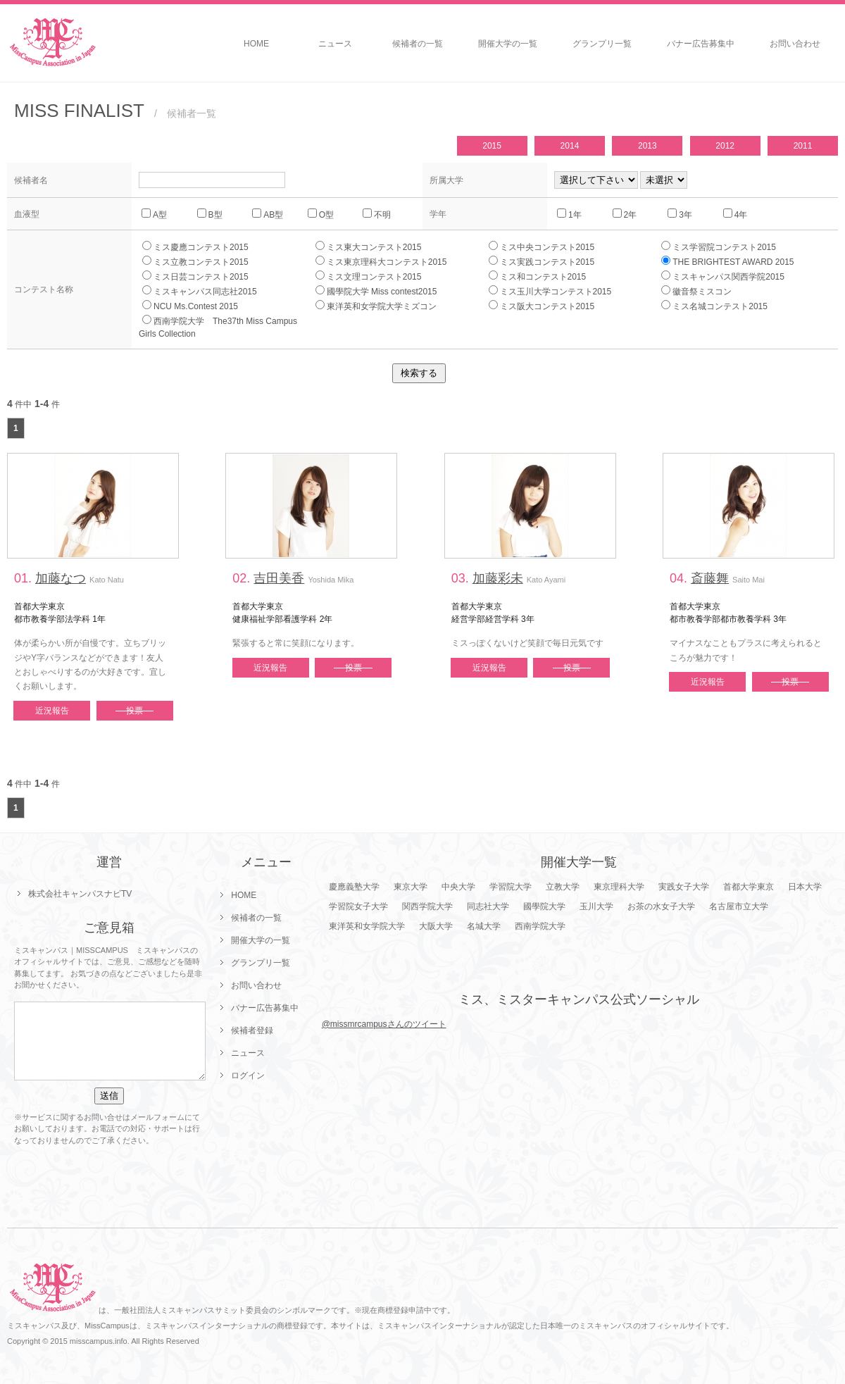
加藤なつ (60, 578)
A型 (154, 214)
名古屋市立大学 (738, 906)
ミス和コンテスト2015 (538, 276)
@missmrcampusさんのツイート (384, 1024)
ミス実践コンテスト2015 (542, 261)
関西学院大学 (427, 906)
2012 (724, 146)
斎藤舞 (710, 578)
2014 (570, 146)
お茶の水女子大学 (661, 906)
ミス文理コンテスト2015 (368, 276)
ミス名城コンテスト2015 (714, 305)
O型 (321, 214)
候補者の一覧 (417, 44)
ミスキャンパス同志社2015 (199, 291)
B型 (210, 214)
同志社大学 (488, 906)
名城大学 (484, 926)
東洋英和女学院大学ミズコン (376, 305)
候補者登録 (252, 1030)
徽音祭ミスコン (696, 291)
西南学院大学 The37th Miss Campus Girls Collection (222, 327)
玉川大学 (596, 906)
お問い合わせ (795, 44)
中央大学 (458, 887)
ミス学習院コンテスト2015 (718, 246)
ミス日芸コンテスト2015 (195, 276)
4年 (735, 214)
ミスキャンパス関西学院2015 (722, 276)
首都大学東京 (748, 887)
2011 (803, 146)
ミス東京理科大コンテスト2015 (381, 261)
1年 (569, 214)
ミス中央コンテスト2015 (542, 246)
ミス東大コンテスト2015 (368, 246)
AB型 (267, 214)
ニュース (335, 44)
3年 (680, 214)
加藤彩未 (497, 578)
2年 (625, 214)
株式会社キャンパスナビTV (80, 894)
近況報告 (52, 711)
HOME (256, 44)
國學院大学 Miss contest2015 (376, 291)
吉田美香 (279, 578)
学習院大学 (510, 887)
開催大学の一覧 (507, 44)
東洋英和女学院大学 (367, 926)
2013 (647, 146)
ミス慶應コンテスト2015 (195, 246)
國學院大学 (544, 906)
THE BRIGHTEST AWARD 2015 (727, 261)
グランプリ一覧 (602, 44)
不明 (377, 214)
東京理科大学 (619, 887)
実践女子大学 (683, 887)
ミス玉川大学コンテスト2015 (550, 291)
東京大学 (410, 887)
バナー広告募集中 (700, 44)
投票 (134, 711)
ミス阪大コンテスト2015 (542, 305)
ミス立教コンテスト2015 (195, 261)
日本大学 (805, 887)
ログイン (248, 1075)
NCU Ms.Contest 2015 (190, 305)
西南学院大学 (540, 926)
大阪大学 (436, 926)
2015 (491, 146)
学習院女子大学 (358, 906)
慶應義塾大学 (354, 887)
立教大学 (563, 887)
